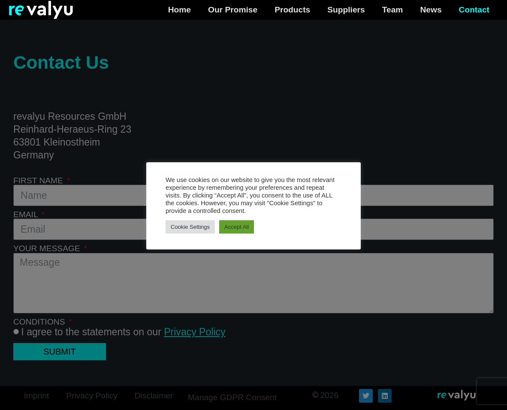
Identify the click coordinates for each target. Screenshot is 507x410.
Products (292, 9)
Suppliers (346, 9)
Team (392, 9)
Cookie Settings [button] (190, 227)
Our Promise (232, 9)
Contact (474, 9)
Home (179, 9)
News (430, 9)
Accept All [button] (236, 227)
